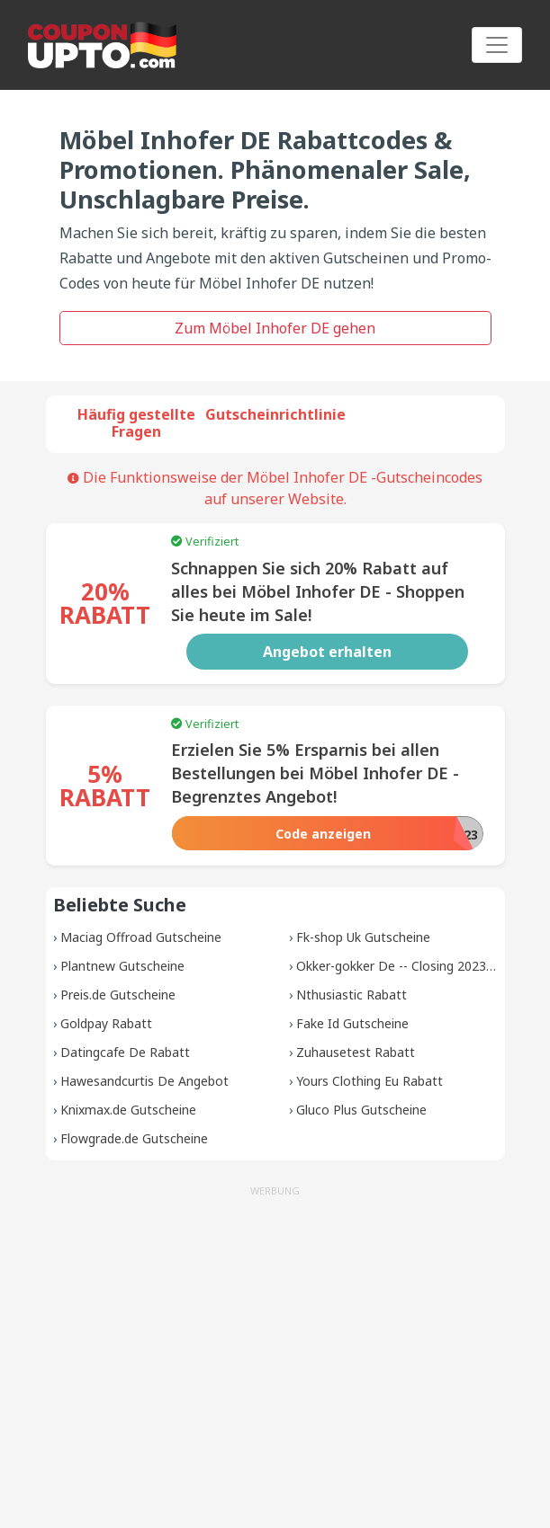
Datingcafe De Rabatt (125, 1052)
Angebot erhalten (327, 652)
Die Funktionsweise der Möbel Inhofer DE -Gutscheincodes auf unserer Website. (275, 488)
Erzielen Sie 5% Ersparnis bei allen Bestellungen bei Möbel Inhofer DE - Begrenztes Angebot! (315, 773)
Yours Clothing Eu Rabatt (369, 1080)
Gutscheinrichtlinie (275, 414)
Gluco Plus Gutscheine (361, 1109)
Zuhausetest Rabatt (355, 1052)
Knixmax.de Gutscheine (128, 1109)
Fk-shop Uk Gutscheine (363, 937)
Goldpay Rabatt (106, 1023)
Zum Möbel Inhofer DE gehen (275, 328)
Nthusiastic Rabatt (351, 994)
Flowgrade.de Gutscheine (134, 1138)
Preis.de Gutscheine (118, 994)
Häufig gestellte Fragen (136, 422)
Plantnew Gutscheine (122, 965)
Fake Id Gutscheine (352, 1023)
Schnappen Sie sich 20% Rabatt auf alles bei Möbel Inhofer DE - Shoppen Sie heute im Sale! (317, 591)
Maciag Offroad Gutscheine (140, 937)
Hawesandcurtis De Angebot (144, 1080)
